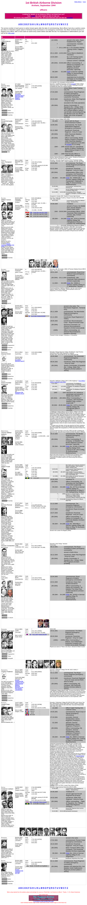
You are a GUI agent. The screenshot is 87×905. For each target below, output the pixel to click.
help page (11, 33)
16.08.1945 (36, 802)
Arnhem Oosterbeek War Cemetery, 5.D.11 (19, 681)
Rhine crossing (42, 802)
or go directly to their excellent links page (43, 901)
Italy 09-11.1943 (43, 212)
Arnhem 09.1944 (41, 316)
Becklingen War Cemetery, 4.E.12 (19, 393)
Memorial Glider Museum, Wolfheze (19, 98)
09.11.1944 (35, 634)
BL (29, 316)
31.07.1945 (34, 316)
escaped (69, 144)
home (84, 1)
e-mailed (70, 17)
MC (30, 634)
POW (68, 72)
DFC (31, 802)
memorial (73, 84)
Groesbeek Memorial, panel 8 (19, 95)
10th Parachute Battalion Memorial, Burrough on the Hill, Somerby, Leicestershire (19, 686)
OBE (31, 212)
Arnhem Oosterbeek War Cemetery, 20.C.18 (19, 871)
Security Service (80, 756)
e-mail (33, 16)
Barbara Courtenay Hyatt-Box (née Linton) (7, 245)
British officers (78, 1)
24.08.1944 (36, 212)
